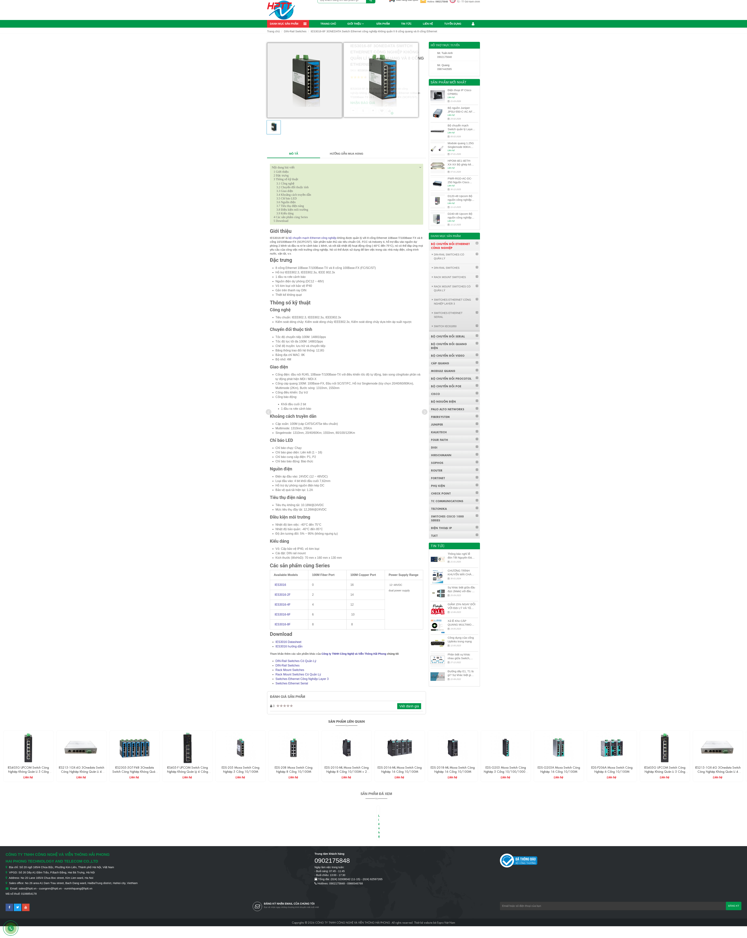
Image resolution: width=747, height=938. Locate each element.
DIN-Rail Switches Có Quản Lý (295, 661)
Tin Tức (406, 23)
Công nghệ (285, 183)
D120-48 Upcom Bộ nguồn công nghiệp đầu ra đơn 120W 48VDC (460, 198)
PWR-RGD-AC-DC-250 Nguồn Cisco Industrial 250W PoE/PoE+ (460, 180)
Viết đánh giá (409, 706)
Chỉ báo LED (286, 198)
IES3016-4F (282, 604)
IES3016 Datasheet (288, 642)
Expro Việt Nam (446, 922)
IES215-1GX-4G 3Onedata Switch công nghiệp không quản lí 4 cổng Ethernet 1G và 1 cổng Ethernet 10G (134, 773)
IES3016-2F (282, 594)
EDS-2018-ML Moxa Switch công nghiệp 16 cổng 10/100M (506, 769)
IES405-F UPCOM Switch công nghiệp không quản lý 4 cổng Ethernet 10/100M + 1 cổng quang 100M (240, 773)
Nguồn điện (286, 202)
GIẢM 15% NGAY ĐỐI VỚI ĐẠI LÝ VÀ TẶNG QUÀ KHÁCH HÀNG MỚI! (461, 606)
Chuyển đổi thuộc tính (292, 187)
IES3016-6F (282, 614)
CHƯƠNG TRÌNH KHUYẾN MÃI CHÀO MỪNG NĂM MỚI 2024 (461, 572)
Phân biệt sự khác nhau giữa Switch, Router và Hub (459, 656)
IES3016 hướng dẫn (289, 646)
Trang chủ (328, 23)
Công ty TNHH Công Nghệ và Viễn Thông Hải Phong (354, 653)
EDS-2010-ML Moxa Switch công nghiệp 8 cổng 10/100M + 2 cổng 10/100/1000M (400, 771)
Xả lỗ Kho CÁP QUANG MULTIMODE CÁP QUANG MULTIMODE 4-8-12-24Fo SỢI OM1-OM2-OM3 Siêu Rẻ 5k (461, 623)
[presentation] (268, 412)
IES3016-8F (282, 624)
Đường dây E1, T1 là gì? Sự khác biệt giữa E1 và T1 (461, 673)
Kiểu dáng (285, 213)
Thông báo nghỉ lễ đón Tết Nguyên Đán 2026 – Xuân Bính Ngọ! (460, 555)
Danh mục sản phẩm (284, 23)
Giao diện (284, 191)
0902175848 (442, 1)
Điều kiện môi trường (292, 209)
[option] (274, 128)
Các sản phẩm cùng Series (291, 217)
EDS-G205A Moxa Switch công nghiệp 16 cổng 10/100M (612, 769)
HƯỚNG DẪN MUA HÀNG (346, 153)
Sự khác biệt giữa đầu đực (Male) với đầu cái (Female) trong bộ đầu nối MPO (461, 589)
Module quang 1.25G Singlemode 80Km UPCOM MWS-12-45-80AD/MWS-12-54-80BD (461, 145)
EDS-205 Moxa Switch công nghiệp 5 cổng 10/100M (293, 769)
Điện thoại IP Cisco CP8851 (459, 92)
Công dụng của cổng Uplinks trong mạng (461, 639)
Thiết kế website (423, 922)
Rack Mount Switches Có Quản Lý (298, 674)
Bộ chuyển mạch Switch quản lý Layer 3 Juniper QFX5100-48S (460, 127)
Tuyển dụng (452, 23)
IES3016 (280, 584)
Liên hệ (428, 23)
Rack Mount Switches (289, 670)
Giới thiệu (354, 23)
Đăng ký (733, 905)
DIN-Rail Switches (295, 31)
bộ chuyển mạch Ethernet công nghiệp (312, 237)
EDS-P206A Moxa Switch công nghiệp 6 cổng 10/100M (665, 769)
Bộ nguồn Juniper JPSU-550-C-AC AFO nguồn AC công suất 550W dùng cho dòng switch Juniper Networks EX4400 (461, 110)
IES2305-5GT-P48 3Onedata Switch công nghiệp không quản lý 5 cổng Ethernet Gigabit (187, 771)
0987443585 (444, 69)
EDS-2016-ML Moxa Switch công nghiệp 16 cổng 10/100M (453, 769)
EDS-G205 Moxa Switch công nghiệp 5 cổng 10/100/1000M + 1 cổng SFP (559, 771)
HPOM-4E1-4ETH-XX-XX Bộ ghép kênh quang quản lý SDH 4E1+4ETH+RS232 (461, 162)
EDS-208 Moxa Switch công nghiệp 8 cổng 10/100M (346, 769)
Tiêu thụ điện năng (290, 205)
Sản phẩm (383, 23)
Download (281, 220)
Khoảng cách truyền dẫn (293, 194)
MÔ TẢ (293, 153)
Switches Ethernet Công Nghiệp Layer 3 (302, 678)
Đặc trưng (281, 175)
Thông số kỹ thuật (286, 179)
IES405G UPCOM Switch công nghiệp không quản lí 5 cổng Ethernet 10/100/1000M (81, 771)
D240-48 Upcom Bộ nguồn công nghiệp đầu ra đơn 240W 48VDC (460, 215)
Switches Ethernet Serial (291, 683)
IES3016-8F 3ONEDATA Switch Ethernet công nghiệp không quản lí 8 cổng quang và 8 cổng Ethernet (374, 31)
